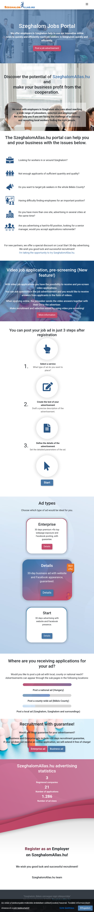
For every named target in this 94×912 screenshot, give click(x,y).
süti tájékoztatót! (21, 908)
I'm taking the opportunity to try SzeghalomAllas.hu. (47, 252)
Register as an (38, 848)
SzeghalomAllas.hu (71, 76)
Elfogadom (85, 908)
